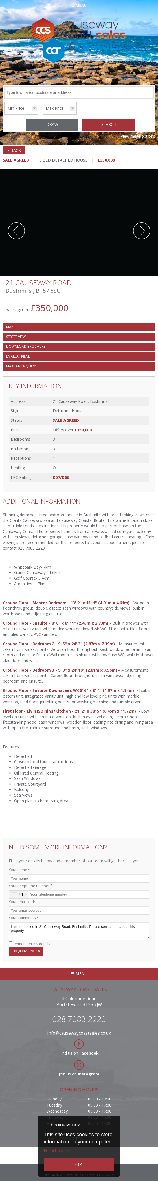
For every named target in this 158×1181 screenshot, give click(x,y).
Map (9, 326)
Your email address (25, 901)
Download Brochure (25, 346)
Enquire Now (25, 951)
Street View (16, 336)
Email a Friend (18, 356)
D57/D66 (61, 477)
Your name (19, 869)
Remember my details (32, 943)
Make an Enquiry (21, 366)
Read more (56, 1151)
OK (79, 1164)
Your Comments (24, 917)
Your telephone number (30, 885)
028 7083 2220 (79, 1019)
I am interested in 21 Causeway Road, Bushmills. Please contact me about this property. (79, 931)
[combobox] (18, 894)
